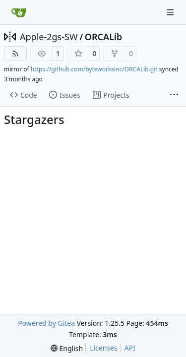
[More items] (174, 95)
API (129, 348)
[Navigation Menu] (171, 12)
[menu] (67, 348)
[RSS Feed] (15, 53)
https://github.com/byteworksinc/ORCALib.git (94, 69)
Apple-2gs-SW (49, 37)
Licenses (104, 348)
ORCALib (104, 37)
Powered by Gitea (46, 323)
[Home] (19, 12)
